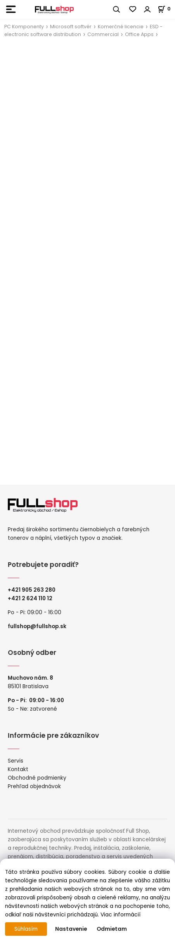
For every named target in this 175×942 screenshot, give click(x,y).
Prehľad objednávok (34, 786)
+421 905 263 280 (31, 590)
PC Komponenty (24, 26)
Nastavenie (71, 929)
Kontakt (18, 769)
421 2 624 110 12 (31, 598)
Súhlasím (26, 929)
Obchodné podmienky (37, 778)
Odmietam (112, 929)
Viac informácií (120, 914)
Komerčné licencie (121, 26)
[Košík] (166, 8)
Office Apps (139, 34)
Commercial (103, 34)
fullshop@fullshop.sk (37, 626)
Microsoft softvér (71, 26)
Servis (15, 761)
